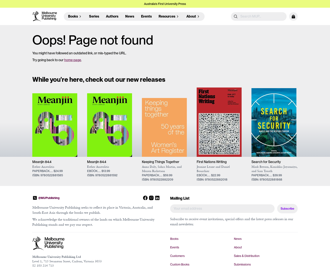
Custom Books (179, 264)
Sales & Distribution (247, 256)
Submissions (242, 264)
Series (94, 16)
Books (174, 238)
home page (72, 60)
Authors (112, 16)
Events (146, 16)
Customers (177, 256)
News (129, 16)
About (238, 247)
